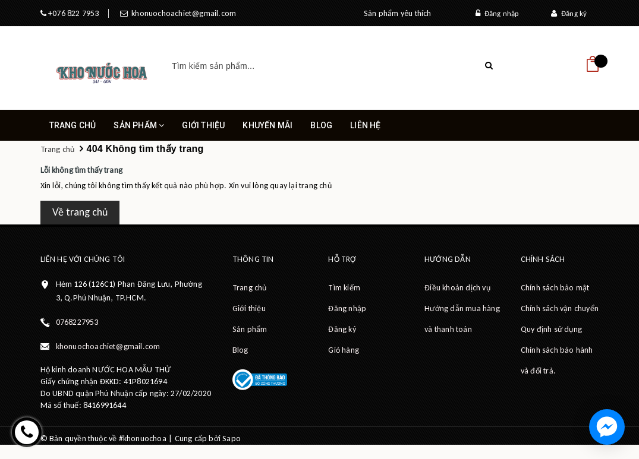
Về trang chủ (80, 212)
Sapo (231, 438)
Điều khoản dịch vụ (457, 288)
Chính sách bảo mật (555, 288)
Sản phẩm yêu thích (398, 13)
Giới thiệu (203, 125)
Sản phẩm (139, 131)
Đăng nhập (497, 13)
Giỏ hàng (343, 350)
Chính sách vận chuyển (560, 308)
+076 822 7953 (72, 13)
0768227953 (77, 322)
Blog (321, 125)
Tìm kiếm (344, 288)
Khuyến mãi (267, 125)
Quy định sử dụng (551, 329)
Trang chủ (72, 125)
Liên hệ (365, 125)
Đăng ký (569, 13)
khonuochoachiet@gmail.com (182, 13)
